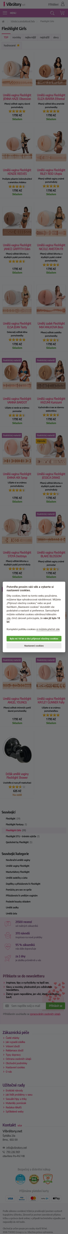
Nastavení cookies (34, 645)
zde (9, 618)
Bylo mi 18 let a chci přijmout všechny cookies (34, 638)
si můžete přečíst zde (48, 629)
